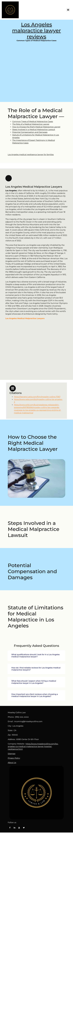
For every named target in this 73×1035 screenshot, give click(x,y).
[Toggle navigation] (68, 10)
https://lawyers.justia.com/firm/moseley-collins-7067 (37, 397)
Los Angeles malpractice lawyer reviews (36, 30)
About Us (12, 763)
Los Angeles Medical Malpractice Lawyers (24, 318)
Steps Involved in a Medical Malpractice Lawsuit (33, 130)
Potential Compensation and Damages (29, 132)
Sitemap (11, 754)
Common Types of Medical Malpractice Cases (36, 71)
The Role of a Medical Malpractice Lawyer (30, 124)
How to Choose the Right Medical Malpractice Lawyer (36, 127)
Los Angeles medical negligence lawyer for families (31, 155)
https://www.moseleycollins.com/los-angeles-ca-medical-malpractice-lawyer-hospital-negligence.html (33, 746)
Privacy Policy (14, 758)
